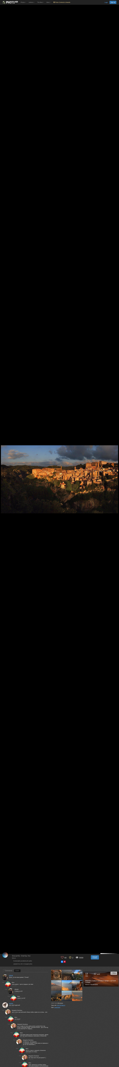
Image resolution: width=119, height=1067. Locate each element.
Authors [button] (31, 2)
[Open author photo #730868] (77, 975)
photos (60, 1003)
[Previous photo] (1, 462)
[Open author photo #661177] (67, 985)
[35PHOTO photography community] (10, 2)
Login (106, 2)
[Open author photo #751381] (56, 975)
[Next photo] (117, 462)
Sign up (113, 2)
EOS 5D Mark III (61, 1005)
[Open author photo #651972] (67, 995)
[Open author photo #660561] (77, 985)
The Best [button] (40, 2)
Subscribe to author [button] (94, 957)
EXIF (17, 971)
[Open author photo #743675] (67, 975)
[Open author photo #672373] (56, 985)
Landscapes (57, 1007)
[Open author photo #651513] (77, 995)
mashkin (11, 1003)
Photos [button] (23, 2)
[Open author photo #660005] (56, 995)
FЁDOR (11, 975)
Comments (8, 971)
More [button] (48, 2)
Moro (14, 958)
